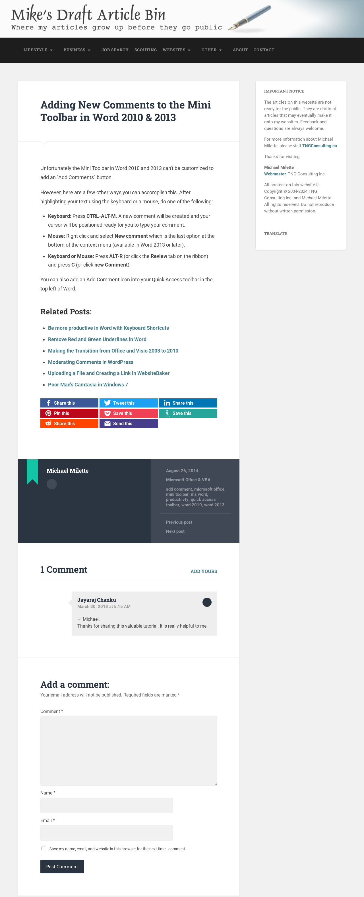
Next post (175, 530)
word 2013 (214, 504)
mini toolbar (177, 493)
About (240, 50)
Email (47, 822)
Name (47, 794)
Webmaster (275, 174)
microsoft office (209, 488)
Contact (264, 50)
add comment (179, 488)
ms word (199, 493)
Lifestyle (35, 50)
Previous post (179, 521)
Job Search (115, 50)
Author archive (52, 483)
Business (74, 50)
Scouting (146, 50)
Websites (174, 50)
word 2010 (191, 504)
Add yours (204, 571)
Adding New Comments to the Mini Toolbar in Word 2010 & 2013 (126, 111)
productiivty (177, 498)
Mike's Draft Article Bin (85, 13)
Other (209, 50)
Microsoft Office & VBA (188, 479)
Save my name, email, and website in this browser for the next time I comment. (117, 850)
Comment (51, 711)
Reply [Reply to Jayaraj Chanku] (207, 601)
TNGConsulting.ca (319, 145)
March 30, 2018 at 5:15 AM (104, 606)
